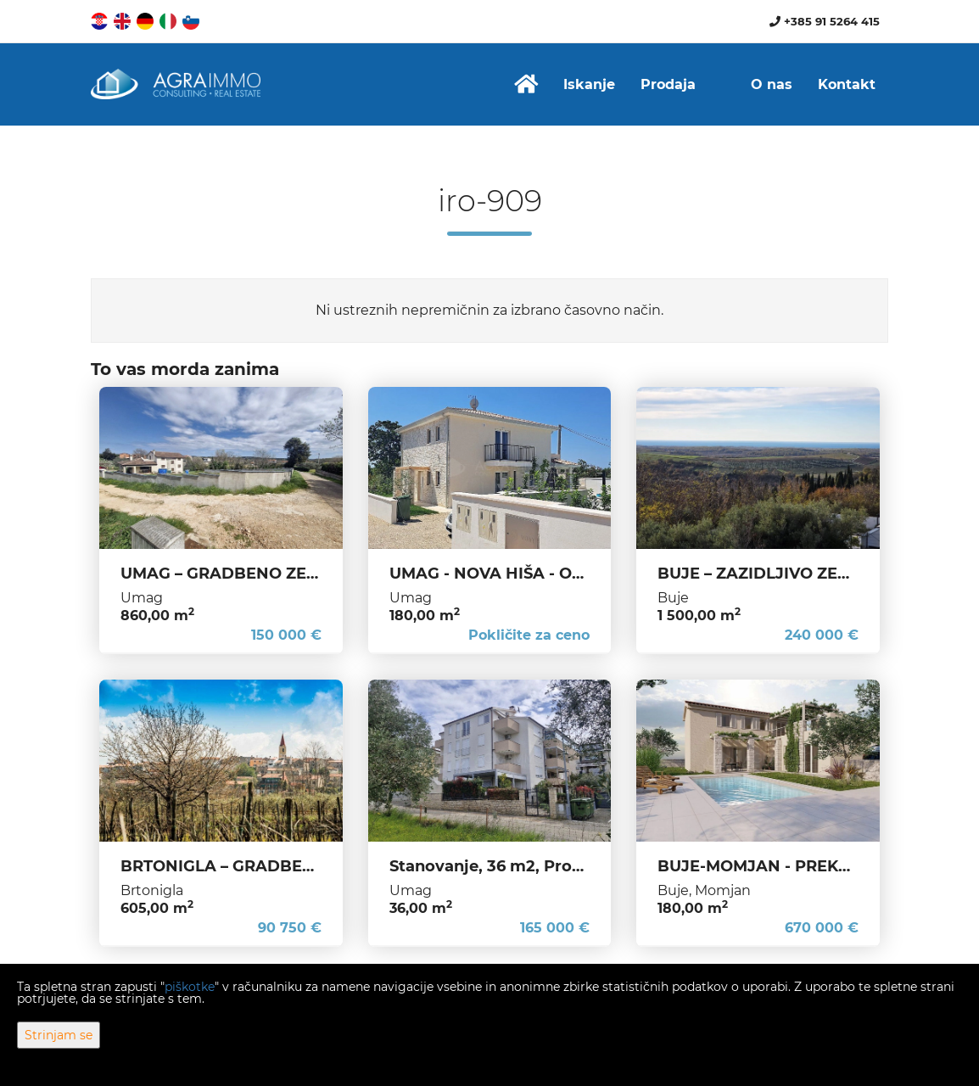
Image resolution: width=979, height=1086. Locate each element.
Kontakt (847, 84)
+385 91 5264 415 (824, 21)
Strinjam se (58, 1035)
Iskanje (589, 84)
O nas (771, 84)
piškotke (190, 986)
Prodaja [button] (668, 84)
